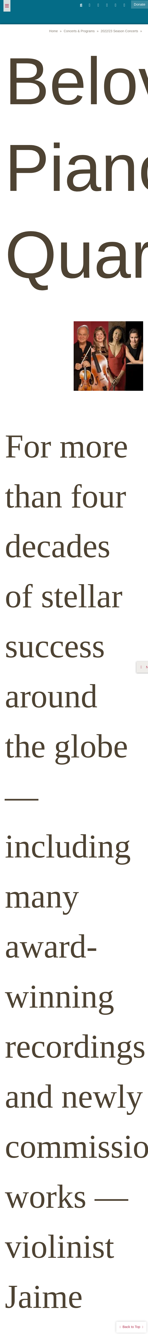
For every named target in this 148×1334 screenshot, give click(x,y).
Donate (139, 4)
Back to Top (131, 1327)
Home (53, 31)
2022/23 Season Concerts (119, 31)
